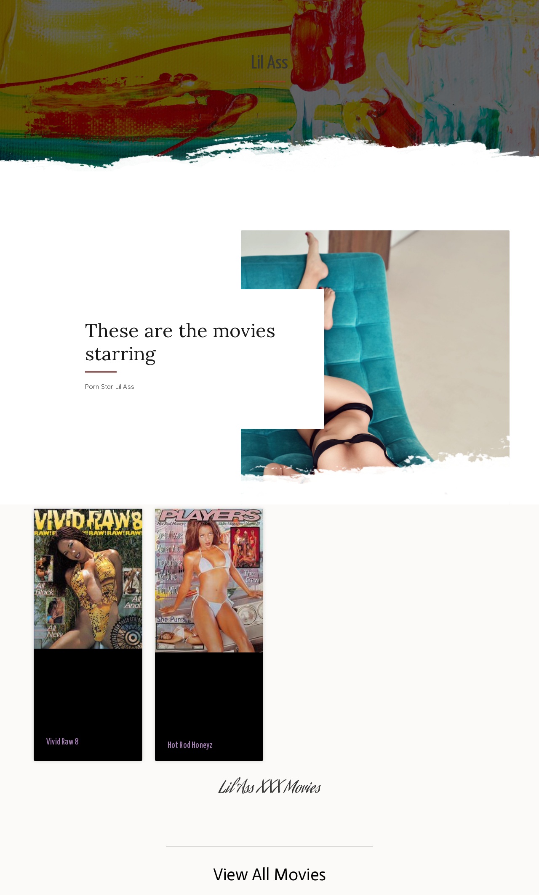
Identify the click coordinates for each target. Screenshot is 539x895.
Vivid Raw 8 (62, 742)
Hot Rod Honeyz (190, 746)
